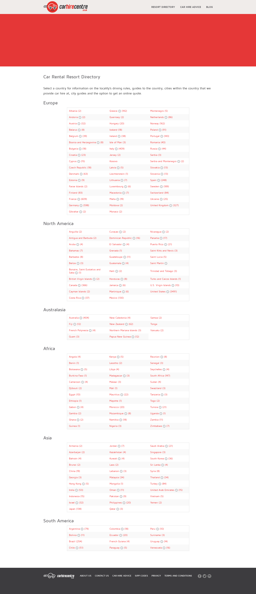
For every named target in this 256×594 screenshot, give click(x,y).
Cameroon (75, 381)
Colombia (115, 528)
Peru (153, 528)
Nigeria (113, 425)
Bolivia (73, 534)
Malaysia (115, 477)
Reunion (155, 356)
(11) (129, 256)
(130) (121, 297)
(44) (164, 148)
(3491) (173, 291)
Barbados (74, 256)
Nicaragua (156, 231)
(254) (79, 541)
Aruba (72, 244)
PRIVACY (156, 575)
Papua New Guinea (121, 336)
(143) (166, 135)
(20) (122, 123)
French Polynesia (79, 330)
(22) (126, 394)
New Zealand (117, 323)
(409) (121, 148)
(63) (85, 173)
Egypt (72, 394)
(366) (84, 285)
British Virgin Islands (81, 278)
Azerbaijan (75, 452)
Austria (73, 123)
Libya (112, 369)
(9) (83, 180)
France (73, 198)
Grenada (114, 250)
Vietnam (155, 496)
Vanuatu (155, 330)
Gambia (73, 413)
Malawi (113, 381)
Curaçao (114, 231)
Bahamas (74, 250)
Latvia (113, 167)
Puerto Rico (157, 244)
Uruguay (155, 541)
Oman (113, 489)
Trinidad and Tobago (162, 270)
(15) (83, 161)
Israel (72, 502)
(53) (81, 489)
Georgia (73, 477)
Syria (153, 470)
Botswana (75, 369)
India (72, 489)
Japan (72, 508)
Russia (154, 148)
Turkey (154, 483)
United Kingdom (159, 205)
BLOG (209, 6)
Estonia (73, 180)
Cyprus (73, 161)
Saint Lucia (156, 256)
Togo (153, 400)
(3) (124, 142)
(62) (131, 323)
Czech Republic (78, 167)
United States (158, 291)
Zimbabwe (156, 425)
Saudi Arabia (157, 445)
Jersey (113, 154)
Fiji (71, 323)
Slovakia (155, 167)
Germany (74, 205)
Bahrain (73, 458)
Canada (73, 285)
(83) (80, 192)
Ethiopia (74, 400)
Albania (73, 110)
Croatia (73, 154)
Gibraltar (74, 211)
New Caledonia (118, 317)
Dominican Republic (121, 237)
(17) (165, 237)
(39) (84, 135)
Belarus (73, 129)
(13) (166, 167)
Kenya (113, 356)
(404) (86, 317)
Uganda (155, 413)
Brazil (72, 541)
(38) (123, 135)
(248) (164, 180)
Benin (72, 362)
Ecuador (114, 534)
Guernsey (115, 117)
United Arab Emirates (162, 489)
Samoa (154, 317)
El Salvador (116, 244)
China (72, 470)
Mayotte (114, 400)
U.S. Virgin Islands (161, 285)
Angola (73, 356)
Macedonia (116, 192)
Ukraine (155, 198)
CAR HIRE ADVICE (190, 6)
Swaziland (156, 388)
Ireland (114, 135)
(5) (166, 110)
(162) (162, 123)
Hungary (115, 123)
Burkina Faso (76, 375)
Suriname (156, 534)
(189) (166, 186)
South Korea (157, 458)
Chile (72, 547)
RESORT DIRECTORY (163, 6)
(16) (138, 237)
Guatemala (115, 263)
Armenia (74, 445)
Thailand (155, 477)
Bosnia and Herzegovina (83, 142)
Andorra (74, 117)
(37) (87, 297)
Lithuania (115, 180)
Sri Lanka (155, 464)
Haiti (112, 270)
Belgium (74, 135)
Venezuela (156, 547)
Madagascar (116, 375)
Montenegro (157, 110)
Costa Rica (75, 297)
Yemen (154, 502)
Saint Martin (157, 263)
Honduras (115, 278)
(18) (120, 129)
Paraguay (115, 547)
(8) (83, 129)
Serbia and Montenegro (163, 161)
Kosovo (113, 161)
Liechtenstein (117, 173)
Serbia (154, 154)
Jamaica (114, 285)
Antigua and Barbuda (81, 237)
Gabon (73, 407)
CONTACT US (102, 575)
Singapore (156, 452)
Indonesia (74, 496)
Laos (112, 464)
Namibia (114, 419)
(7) (125, 180)
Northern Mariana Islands (124, 330)
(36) (170, 458)
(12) (79, 323)
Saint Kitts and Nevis (162, 250)
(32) (83, 123)
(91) (164, 129)
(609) (84, 198)
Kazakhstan (116, 452)
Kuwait (114, 458)
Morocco (114, 407)
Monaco (114, 211)
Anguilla (74, 231)
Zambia (154, 419)
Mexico (113, 297)
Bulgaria (74, 148)
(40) (163, 142)
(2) (79, 110)
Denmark (74, 173)
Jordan (114, 445)
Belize (73, 263)
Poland (154, 129)
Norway (155, 123)
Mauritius (114, 394)
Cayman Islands (78, 291)
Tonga (153, 323)
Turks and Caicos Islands (164, 278)
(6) (129, 186)
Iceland (114, 129)
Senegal (155, 362)
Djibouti (74, 388)
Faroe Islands (76, 186)
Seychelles (156, 369)
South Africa (157, 375)
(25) (165, 198)
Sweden (155, 186)
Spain (153, 180)
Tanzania (155, 394)
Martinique (115, 291)
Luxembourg (117, 186)
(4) (81, 244)
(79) (86, 528)
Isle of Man (116, 142)
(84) (166, 192)
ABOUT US (85, 575)
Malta (113, 198)
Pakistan (115, 496)
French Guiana (118, 541)
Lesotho (114, 362)
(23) (83, 154)
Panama (155, 237)
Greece (114, 110)
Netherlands (157, 117)
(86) (170, 117)
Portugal (155, 135)
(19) (122, 198)
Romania (155, 142)
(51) (81, 547)
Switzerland (157, 192)
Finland (73, 192)
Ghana (73, 419)
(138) (79, 508)
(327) (176, 205)
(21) (170, 244)
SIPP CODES (141, 575)
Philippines (116, 502)
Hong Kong (75, 483)
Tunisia (154, 407)
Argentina (75, 528)
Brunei (73, 464)
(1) (126, 173)
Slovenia (155, 173)
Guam (72, 336)
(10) (177, 285)
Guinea (73, 425)
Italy (112, 148)
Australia (74, 317)
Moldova (115, 205)
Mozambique (116, 413)
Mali (112, 388)
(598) (86, 205)
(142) (124, 110)
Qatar (113, 508)
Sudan (154, 381)
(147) (167, 375)
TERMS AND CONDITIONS (178, 575)
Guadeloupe (116, 256)
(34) (122, 477)
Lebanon (115, 470)
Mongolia (115, 483)
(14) (166, 541)
